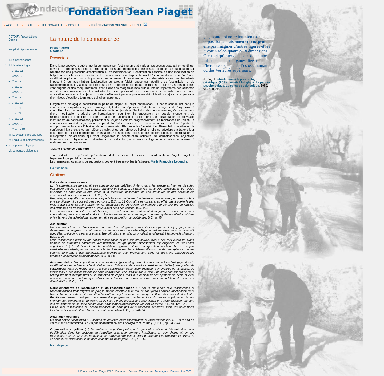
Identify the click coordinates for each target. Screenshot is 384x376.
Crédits (132, 371)
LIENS (136, 25)
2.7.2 (18, 113)
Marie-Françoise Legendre (169, 161)
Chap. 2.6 (17, 97)
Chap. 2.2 (17, 76)
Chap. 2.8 (17, 118)
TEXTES (29, 25)
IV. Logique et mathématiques (26, 140)
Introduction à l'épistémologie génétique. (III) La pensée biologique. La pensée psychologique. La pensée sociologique (236, 82)
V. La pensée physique (22, 145)
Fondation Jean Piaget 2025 (96, 371)
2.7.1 (18, 108)
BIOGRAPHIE (77, 25)
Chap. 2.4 (17, 86)
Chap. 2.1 (17, 70)
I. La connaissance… (21, 60)
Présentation (59, 47)
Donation (120, 371)
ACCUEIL (12, 25)
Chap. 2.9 (17, 124)
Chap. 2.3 (17, 81)
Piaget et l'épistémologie (23, 49)
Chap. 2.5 (17, 92)
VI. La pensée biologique (23, 150)
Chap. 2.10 (18, 129)
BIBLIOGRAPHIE (51, 25)
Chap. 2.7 (17, 102)
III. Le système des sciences (25, 134)
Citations (56, 50)
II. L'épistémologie (19, 65)
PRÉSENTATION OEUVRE (109, 25)
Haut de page (59, 167)
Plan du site (146, 371)
